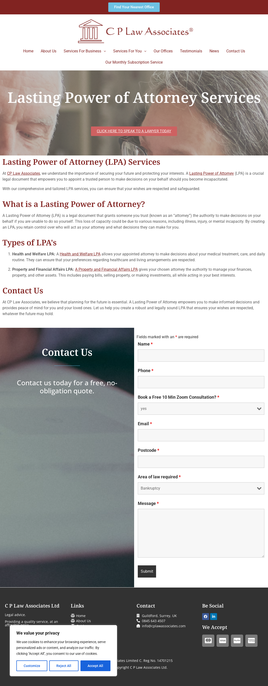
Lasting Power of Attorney (211, 173)
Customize (32, 666)
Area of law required (159, 476)
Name (145, 344)
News (214, 51)
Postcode (148, 450)
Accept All (95, 666)
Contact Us (235, 51)
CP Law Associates (23, 173)
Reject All (64, 666)
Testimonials (191, 51)
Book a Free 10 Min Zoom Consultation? (178, 397)
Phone (145, 370)
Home (28, 51)
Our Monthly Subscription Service (134, 62)
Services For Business (85, 51)
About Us (48, 51)
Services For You (129, 51)
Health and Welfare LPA (80, 254)
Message (148, 503)
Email (145, 423)
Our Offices (163, 51)
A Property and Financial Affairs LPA (106, 269)
